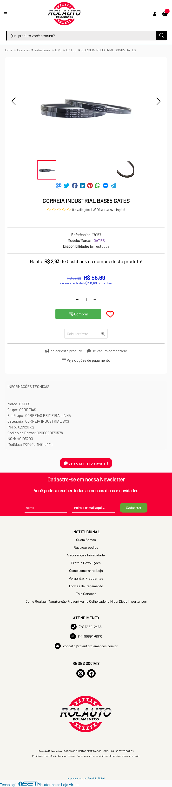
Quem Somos (86, 540)
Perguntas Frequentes (86, 578)
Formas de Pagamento (86, 586)
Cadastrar (133, 508)
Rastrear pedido (86, 547)
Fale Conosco (86, 594)
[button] (13, 101)
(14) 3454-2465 (86, 627)
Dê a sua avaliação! (109, 209)
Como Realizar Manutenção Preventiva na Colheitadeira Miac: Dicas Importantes (86, 601)
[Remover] (77, 299)
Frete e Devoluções (86, 563)
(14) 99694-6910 (86, 636)
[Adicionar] (95, 299)
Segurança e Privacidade (86, 555)
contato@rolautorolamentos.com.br (86, 646)
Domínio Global (96, 778)
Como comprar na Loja (86, 570)
